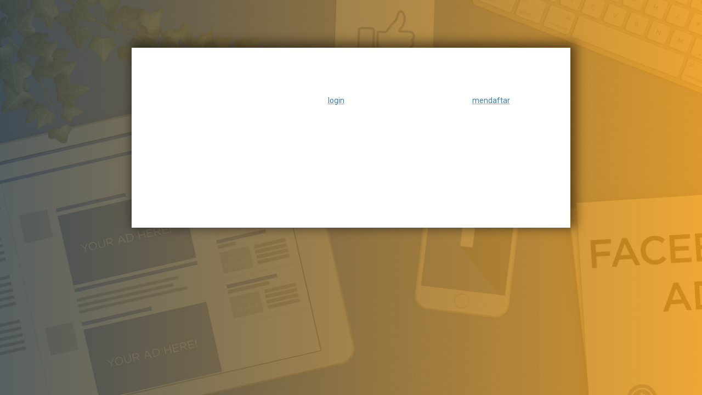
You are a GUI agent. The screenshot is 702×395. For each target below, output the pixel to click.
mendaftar (490, 100)
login (336, 100)
